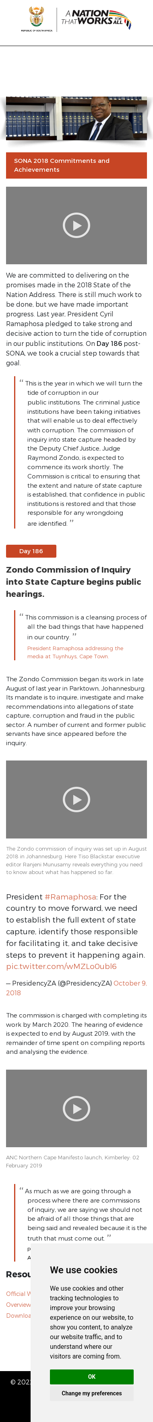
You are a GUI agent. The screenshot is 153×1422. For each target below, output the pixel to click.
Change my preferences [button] (92, 1393)
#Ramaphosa (70, 896)
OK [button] (92, 1377)
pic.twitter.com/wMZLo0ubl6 (61, 966)
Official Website (27, 1293)
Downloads (21, 1315)
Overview (18, 1304)
